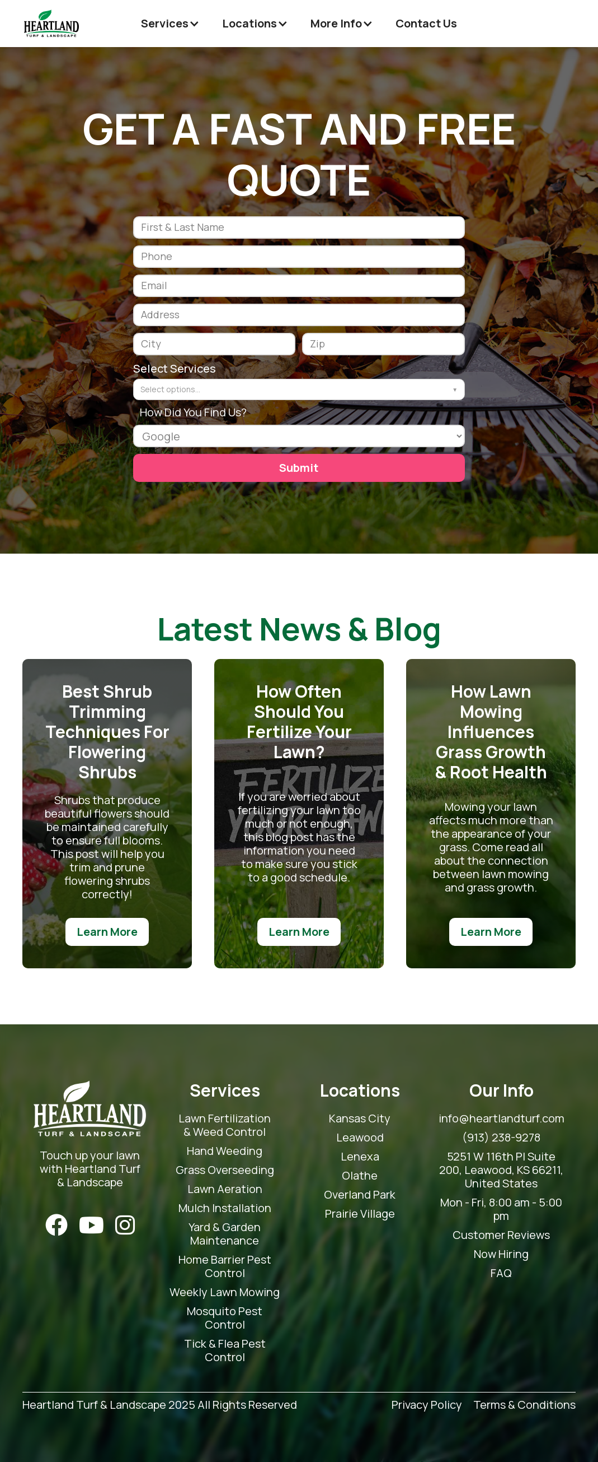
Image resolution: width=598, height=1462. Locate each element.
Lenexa (360, 1156)
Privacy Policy (427, 1405)
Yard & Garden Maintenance (225, 1233)
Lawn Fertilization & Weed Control (224, 1125)
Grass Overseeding (225, 1170)
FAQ (501, 1273)
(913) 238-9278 (501, 1137)
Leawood (360, 1137)
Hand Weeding (224, 1151)
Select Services (174, 368)
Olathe (360, 1175)
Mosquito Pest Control (224, 1318)
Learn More (107, 931)
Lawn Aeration (224, 1189)
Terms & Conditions (524, 1405)
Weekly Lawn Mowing (224, 1292)
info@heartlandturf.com (501, 1118)
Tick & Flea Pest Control (225, 1350)
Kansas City (359, 1118)
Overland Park (359, 1194)
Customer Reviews (501, 1235)
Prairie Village (360, 1213)
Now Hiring (501, 1254)
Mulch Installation (224, 1208)
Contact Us (426, 23)
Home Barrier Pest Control (224, 1266)
